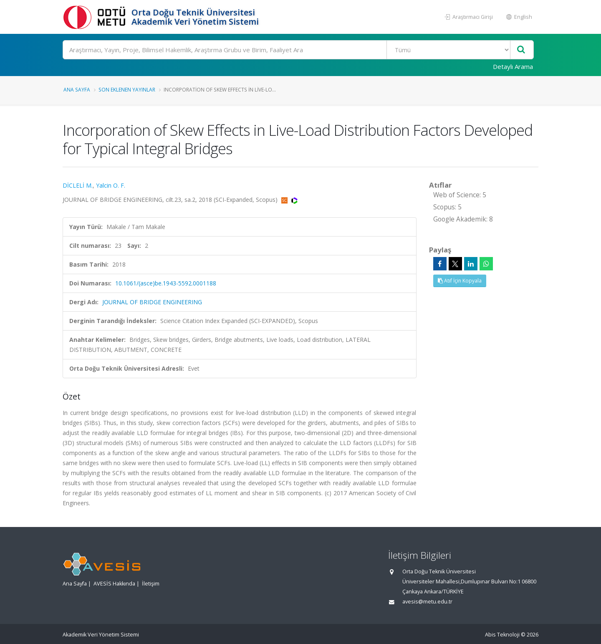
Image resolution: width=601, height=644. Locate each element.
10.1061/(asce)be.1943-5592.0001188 (165, 283)
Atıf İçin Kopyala (460, 280)
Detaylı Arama (513, 66)
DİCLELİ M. (78, 185)
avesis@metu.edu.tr (427, 601)
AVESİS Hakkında (114, 583)
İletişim (150, 583)
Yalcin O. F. (110, 185)
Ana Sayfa (76, 89)
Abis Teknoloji (502, 634)
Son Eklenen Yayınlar (126, 89)
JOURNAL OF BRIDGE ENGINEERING (152, 302)
